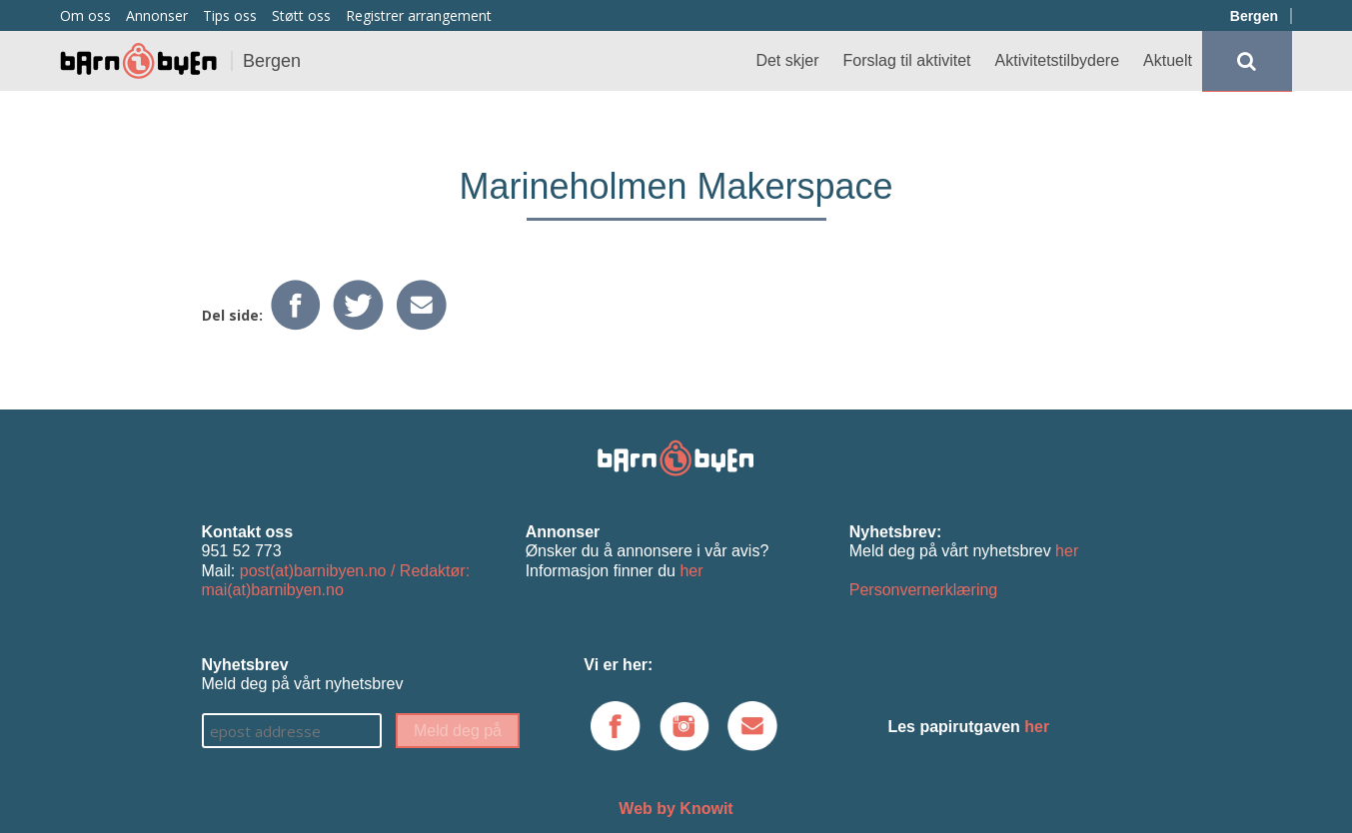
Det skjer (786, 60)
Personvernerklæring (923, 589)
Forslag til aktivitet (907, 60)
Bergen (1254, 16)
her (690, 570)
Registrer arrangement (419, 15)
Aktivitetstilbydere (1057, 60)
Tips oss (230, 15)
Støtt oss (301, 15)
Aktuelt (1167, 60)
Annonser (157, 15)
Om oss (85, 15)
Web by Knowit (675, 808)
